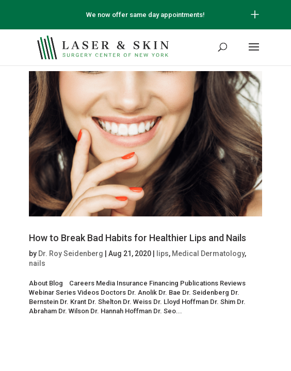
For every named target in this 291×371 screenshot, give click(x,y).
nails (37, 263)
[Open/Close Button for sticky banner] (255, 14)
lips (162, 253)
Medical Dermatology (208, 253)
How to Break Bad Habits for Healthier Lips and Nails (137, 237)
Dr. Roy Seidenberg (70, 253)
